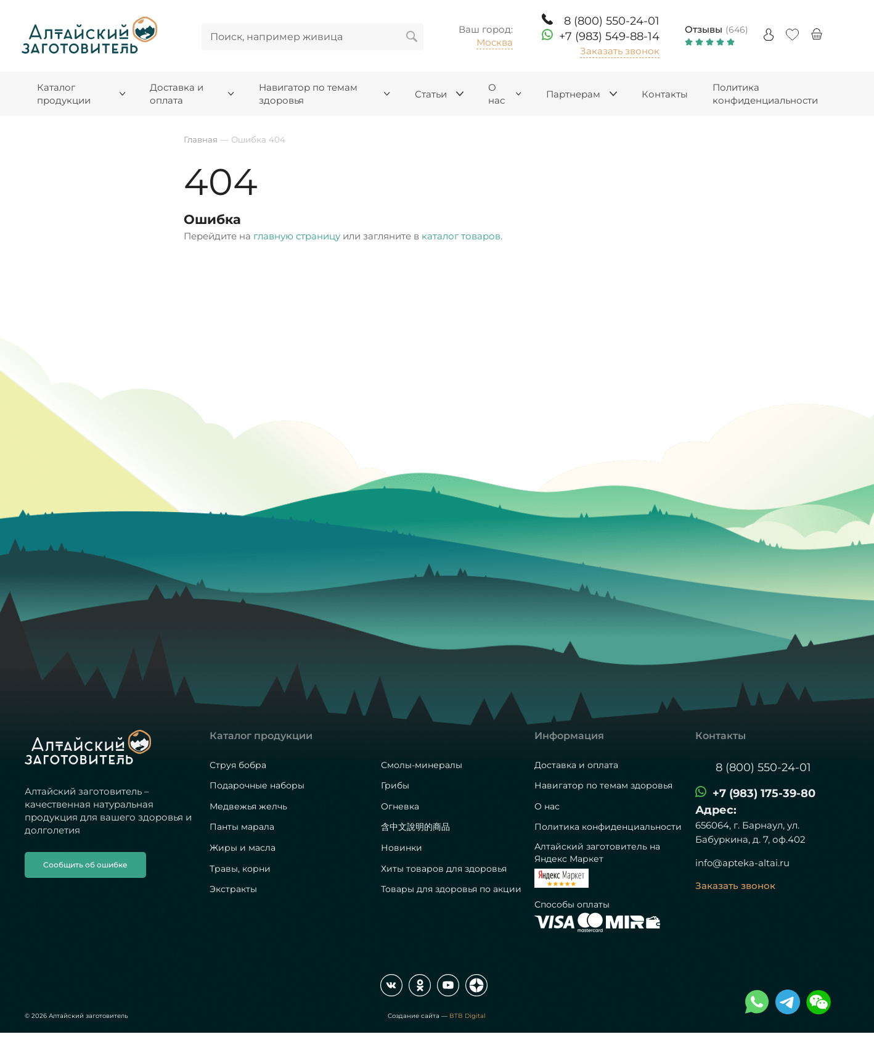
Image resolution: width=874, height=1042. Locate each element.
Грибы (395, 785)
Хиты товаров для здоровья (444, 868)
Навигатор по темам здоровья (603, 785)
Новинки (401, 847)
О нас (547, 806)
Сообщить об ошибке (85, 864)
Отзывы (703, 29)
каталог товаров (461, 236)
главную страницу (296, 236)
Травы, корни (240, 868)
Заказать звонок (620, 51)
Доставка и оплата (576, 765)
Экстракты (233, 889)
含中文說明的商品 (415, 826)
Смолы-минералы (421, 765)
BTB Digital (467, 1016)
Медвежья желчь (248, 806)
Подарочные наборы (257, 785)
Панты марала (242, 826)
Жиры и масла (243, 847)
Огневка (400, 806)
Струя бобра (238, 765)
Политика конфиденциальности (608, 826)
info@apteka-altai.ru (742, 863)
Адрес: (716, 810)
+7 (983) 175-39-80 (764, 793)
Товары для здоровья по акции (451, 889)
